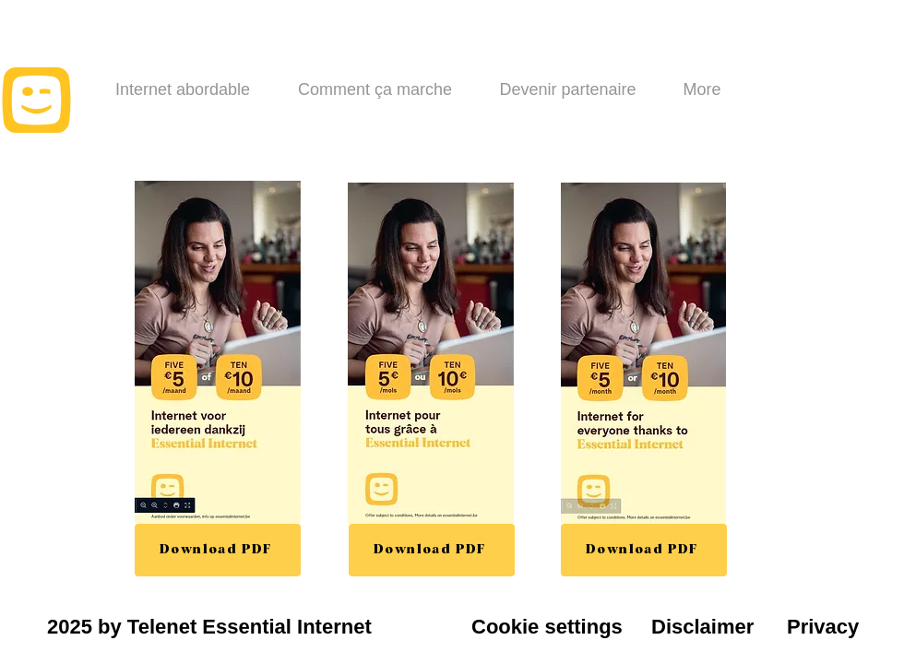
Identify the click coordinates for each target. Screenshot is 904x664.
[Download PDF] (218, 550)
